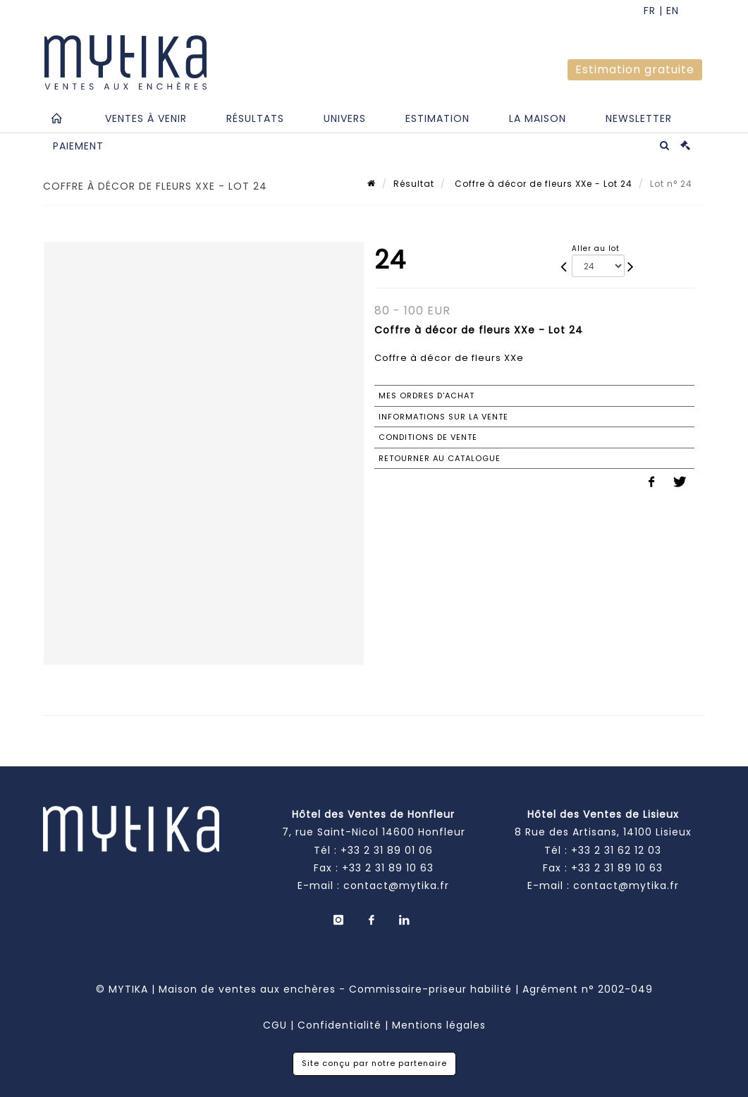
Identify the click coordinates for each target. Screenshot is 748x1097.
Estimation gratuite (634, 69)
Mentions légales (439, 1025)
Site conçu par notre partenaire (374, 1063)
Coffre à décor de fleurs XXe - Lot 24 (542, 184)
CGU (275, 1025)
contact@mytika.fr (396, 885)
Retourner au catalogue (440, 458)
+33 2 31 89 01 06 (387, 850)
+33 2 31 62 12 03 (616, 850)
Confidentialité (339, 1025)
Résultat (413, 184)
